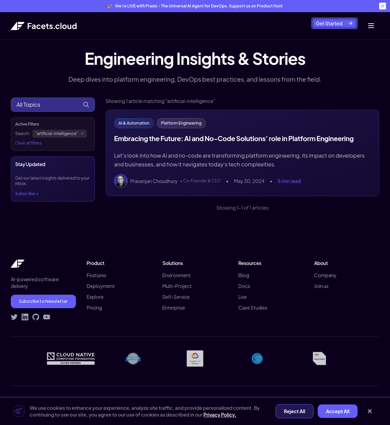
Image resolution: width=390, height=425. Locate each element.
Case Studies (252, 307)
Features (96, 275)
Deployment (101, 286)
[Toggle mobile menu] (371, 26)
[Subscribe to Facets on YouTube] (46, 317)
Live (242, 297)
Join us (321, 286)
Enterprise (173, 307)
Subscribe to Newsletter (43, 301)
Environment (176, 275)
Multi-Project (177, 286)
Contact (324, 400)
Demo (349, 400)
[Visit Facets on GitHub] (35, 317)
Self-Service (176, 297)
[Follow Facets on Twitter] (14, 317)
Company (325, 275)
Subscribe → (26, 193)
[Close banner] (382, 6)
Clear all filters (28, 142)
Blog (243, 275)
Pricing (94, 307)
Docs (244, 286)
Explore (95, 297)
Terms (299, 400)
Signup (371, 400)
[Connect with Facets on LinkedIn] (25, 317)
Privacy (276, 400)
